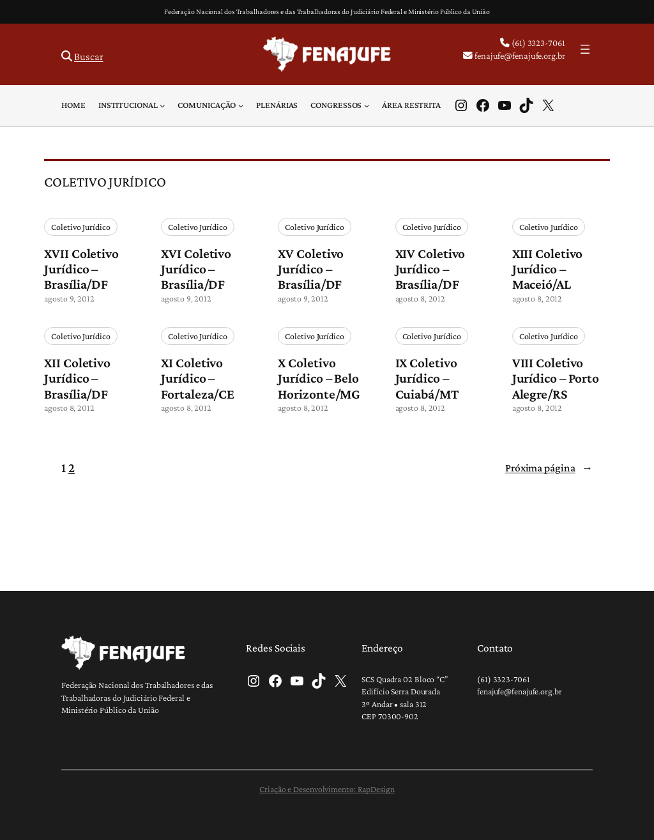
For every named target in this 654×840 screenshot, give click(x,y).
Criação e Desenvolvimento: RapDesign (326, 789)
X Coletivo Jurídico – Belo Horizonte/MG (319, 378)
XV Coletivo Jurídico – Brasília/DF (311, 269)
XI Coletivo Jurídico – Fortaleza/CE (197, 378)
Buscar (88, 56)
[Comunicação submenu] (240, 105)
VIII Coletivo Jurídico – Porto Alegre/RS (555, 378)
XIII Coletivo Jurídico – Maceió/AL (547, 269)
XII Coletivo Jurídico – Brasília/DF (77, 378)
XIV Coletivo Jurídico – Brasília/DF (430, 269)
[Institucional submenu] (162, 105)
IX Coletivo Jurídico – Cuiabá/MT (427, 378)
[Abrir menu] (585, 49)
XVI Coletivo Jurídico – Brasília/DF (196, 269)
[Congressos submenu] (366, 105)
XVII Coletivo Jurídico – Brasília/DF (81, 269)
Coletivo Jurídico (80, 227)
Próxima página (549, 467)
